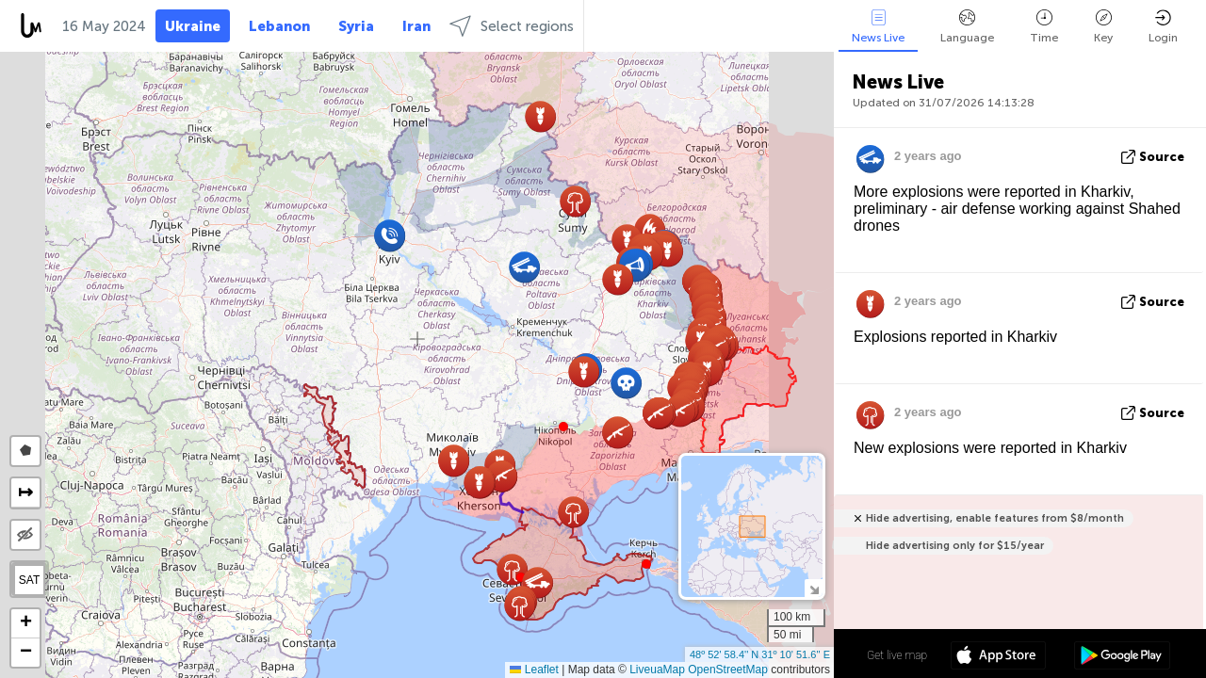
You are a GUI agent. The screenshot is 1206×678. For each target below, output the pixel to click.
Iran (416, 26)
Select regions (511, 26)
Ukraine (192, 26)
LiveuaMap (657, 669)
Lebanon (279, 26)
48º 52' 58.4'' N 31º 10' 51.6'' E (760, 654)
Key (1103, 26)
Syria (356, 26)
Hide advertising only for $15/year (955, 546)
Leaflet (534, 669)
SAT (29, 580)
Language (967, 26)
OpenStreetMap (728, 669)
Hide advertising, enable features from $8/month (995, 518)
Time (1044, 26)
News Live (878, 26)
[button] (563, 426)
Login (1163, 26)
